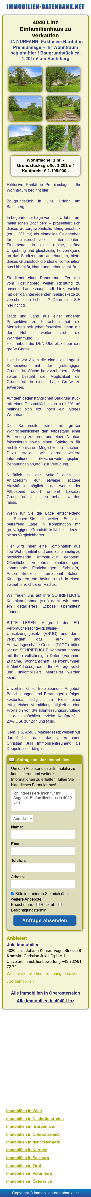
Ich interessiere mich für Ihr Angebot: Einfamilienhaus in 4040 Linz (43, 800)
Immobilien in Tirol (23, 1165)
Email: (17, 844)
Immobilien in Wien (24, 1111)
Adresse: (19, 877)
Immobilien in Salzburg (27, 1158)
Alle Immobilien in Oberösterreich (45, 993)
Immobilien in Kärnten (27, 1150)
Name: (17, 827)
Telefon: (18, 860)
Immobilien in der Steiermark (33, 1142)
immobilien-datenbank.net (56, 1193)
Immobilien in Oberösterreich (33, 1134)
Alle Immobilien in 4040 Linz (45, 1000)
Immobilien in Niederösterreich (35, 1118)
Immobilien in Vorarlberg (29, 1173)
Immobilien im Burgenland (31, 1126)
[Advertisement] (45, 1058)
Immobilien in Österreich (29, 1181)
